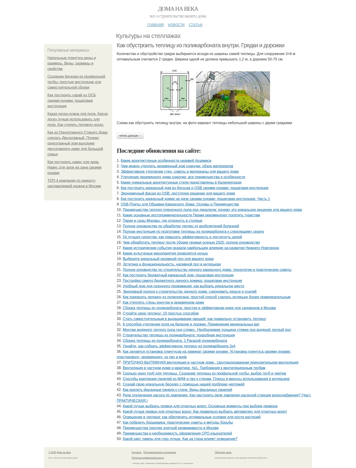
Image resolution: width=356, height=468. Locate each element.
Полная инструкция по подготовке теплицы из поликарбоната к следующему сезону (193, 231)
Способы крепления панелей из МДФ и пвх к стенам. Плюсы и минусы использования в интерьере (206, 379)
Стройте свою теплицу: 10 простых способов (161, 313)
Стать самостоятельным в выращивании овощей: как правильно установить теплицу (194, 319)
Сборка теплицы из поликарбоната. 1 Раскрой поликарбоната (175, 341)
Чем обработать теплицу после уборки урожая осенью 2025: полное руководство (191, 242)
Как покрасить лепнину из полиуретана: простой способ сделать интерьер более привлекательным (207, 297)
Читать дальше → (130, 135)
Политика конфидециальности (148, 458)
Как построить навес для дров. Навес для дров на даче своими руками (74, 167)
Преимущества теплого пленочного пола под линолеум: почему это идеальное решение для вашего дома (212, 210)
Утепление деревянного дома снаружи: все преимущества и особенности (183, 177)
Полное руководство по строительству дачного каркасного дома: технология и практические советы (207, 270)
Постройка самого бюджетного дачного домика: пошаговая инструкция (182, 281)
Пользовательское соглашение (159, 452)
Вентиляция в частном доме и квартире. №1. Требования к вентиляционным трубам (194, 368)
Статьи (195, 24)
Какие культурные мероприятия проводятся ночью (165, 253)
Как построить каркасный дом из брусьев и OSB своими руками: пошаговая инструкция (194, 188)
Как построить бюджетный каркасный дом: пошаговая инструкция (178, 275)
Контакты (136, 452)
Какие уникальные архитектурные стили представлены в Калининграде (181, 182)
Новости (176, 24)
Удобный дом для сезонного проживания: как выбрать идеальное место (183, 286)
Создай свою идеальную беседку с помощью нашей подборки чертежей (184, 384)
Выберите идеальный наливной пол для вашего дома (168, 259)
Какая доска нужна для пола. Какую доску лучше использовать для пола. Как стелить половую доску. (77, 119)
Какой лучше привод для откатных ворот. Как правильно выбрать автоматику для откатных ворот (205, 411)
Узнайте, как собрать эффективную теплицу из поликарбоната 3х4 (179, 346)
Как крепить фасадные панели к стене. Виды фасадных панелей (177, 390)
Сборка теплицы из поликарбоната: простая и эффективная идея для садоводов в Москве (199, 308)
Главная (155, 24)
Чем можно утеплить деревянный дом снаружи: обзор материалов (177, 166)
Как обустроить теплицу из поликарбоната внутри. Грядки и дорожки (200, 45)
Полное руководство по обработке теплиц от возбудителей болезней (181, 226)
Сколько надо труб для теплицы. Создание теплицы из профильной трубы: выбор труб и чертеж (204, 373)
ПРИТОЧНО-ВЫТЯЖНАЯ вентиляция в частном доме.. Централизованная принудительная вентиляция (210, 362)
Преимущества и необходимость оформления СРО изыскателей (177, 433)
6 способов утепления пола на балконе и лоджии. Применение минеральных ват (191, 324)
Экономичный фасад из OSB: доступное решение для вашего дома (178, 193)
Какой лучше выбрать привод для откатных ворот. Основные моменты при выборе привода (200, 406)
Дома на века (178, 8)
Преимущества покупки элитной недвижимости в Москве (171, 428)
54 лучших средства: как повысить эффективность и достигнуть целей (182, 237)
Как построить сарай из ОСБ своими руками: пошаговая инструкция (71, 100)
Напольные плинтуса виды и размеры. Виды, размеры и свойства (71, 63)
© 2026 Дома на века (60, 452)
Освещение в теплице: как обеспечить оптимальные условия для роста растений (192, 417)
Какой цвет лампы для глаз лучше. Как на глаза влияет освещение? (180, 439)
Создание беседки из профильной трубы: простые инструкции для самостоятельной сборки (76, 82)
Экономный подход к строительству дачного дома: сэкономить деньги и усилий (190, 291)
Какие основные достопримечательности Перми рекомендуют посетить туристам (191, 215)
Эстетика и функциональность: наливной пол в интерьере (172, 264)
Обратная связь (223, 452)
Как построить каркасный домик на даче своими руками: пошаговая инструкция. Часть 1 (195, 199)
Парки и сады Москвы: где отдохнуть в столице (162, 221)
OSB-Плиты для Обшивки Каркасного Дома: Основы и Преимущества (180, 204)
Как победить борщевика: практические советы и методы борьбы (178, 422)
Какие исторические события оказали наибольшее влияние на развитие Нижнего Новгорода (201, 248)
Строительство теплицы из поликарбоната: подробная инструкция (179, 335)
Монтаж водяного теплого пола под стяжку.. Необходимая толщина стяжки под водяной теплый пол (207, 330)
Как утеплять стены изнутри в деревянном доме (163, 302)
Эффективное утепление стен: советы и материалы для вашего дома (180, 171)
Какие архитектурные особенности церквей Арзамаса (166, 161)
